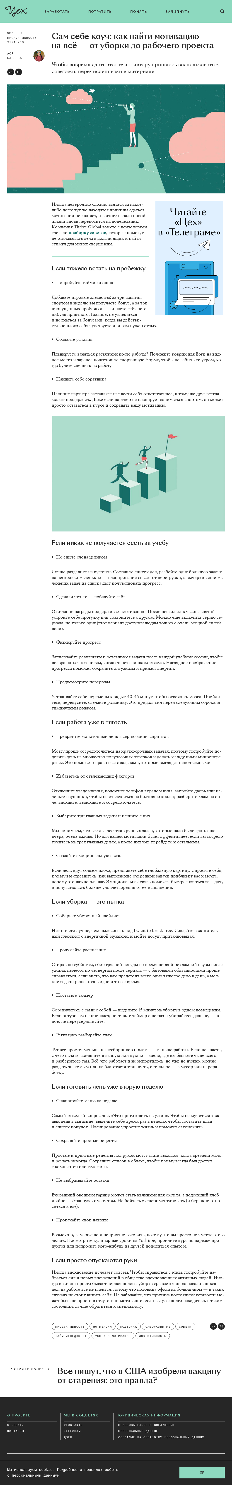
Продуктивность (22, 38)
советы (185, 1326)
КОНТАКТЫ (15, 1431)
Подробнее (67, 1470)
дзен (68, 1437)
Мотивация (102, 1326)
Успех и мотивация (113, 1336)
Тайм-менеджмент (71, 1336)
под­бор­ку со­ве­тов (87, 233)
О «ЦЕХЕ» (15, 1425)
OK (202, 1473)
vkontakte (73, 1425)
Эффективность (152, 1336)
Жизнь (12, 33)
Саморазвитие (158, 1326)
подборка (128, 1326)
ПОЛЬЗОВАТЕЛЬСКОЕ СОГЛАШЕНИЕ (146, 1425)
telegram (72, 1431)
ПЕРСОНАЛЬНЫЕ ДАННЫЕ (138, 1431)
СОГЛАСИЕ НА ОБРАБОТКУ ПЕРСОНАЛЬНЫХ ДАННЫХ (161, 1437)
